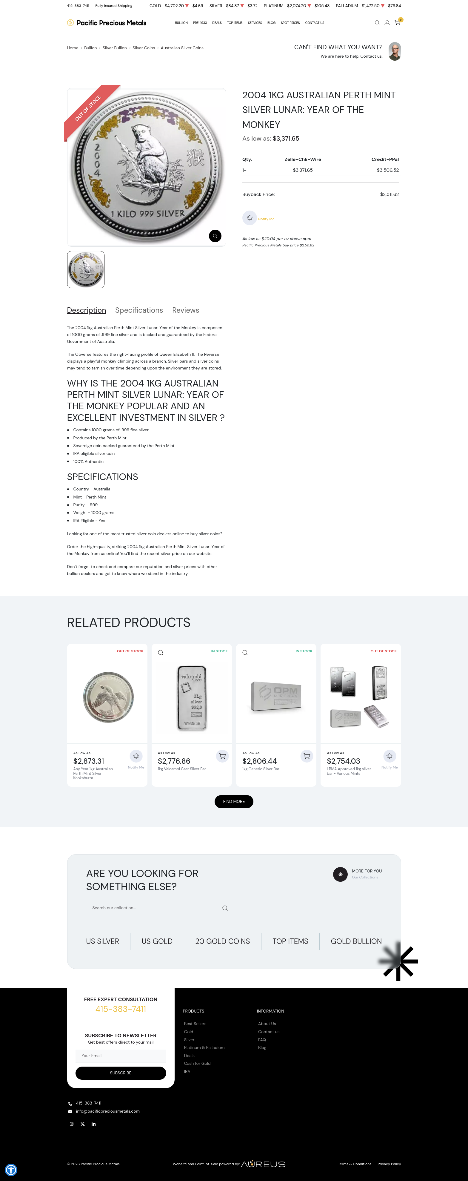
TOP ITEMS (235, 23)
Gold (188, 1031)
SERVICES (255, 23)
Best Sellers (195, 1023)
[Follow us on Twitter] (83, 1124)
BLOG (271, 23)
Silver (189, 1039)
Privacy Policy (389, 1164)
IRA (187, 1071)
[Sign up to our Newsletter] (121, 1073)
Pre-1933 (200, 23)
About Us (267, 1023)
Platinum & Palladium (204, 1047)
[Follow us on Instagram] (72, 1124)
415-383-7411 (121, 1009)
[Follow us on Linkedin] (94, 1124)
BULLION (181, 23)
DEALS (216, 23)
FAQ (262, 1039)
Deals (189, 1055)
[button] (11, 1170)
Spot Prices (290, 23)
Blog (262, 1047)
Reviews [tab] (185, 310)
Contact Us (314, 23)
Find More (234, 801)
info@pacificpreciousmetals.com (108, 1111)
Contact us (371, 56)
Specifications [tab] (139, 310)
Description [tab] (86, 310)
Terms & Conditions (355, 1164)
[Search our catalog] (158, 907)
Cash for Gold (197, 1063)
